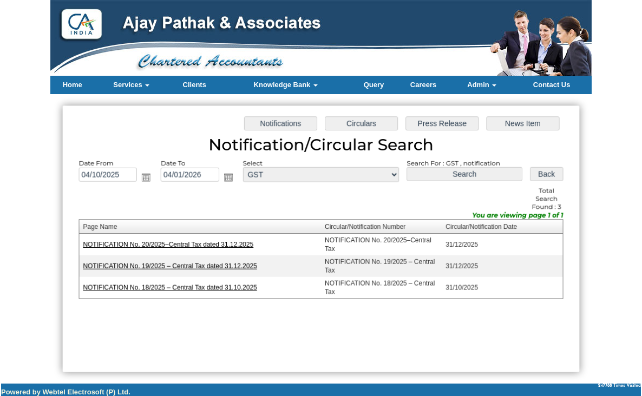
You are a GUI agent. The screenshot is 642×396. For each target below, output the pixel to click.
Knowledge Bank (286, 85)
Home (72, 85)
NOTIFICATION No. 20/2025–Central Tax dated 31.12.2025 (171, 244)
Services (131, 85)
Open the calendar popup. (149, 178)
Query (374, 85)
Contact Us (552, 85)
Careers (423, 85)
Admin (481, 85)
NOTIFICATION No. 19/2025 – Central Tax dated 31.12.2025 (173, 265)
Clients (194, 85)
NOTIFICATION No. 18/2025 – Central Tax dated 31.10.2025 (173, 287)
